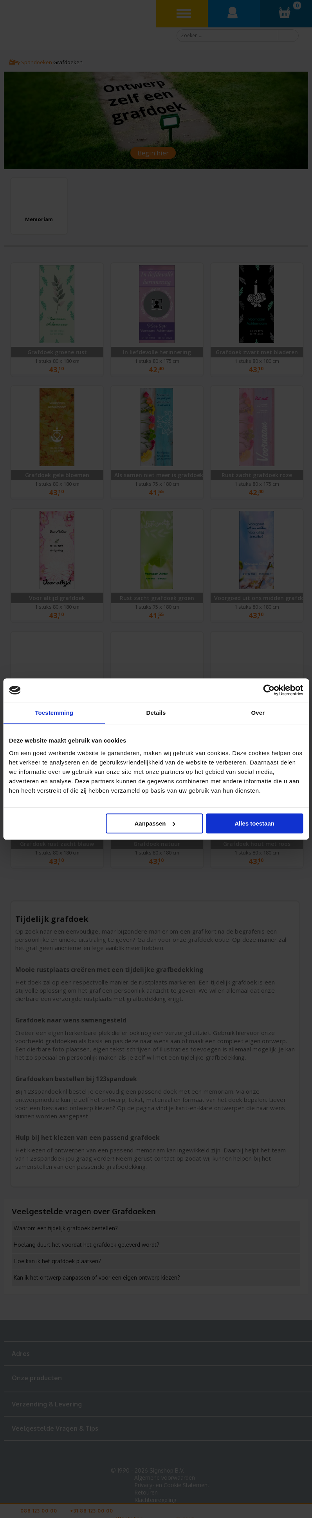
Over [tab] (258, 712)
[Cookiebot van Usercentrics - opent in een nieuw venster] (268, 690)
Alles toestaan (254, 823)
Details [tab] (156, 712)
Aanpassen (154, 823)
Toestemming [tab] (54, 712)
